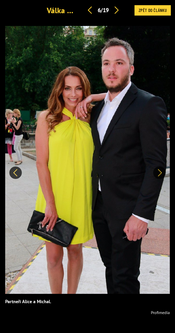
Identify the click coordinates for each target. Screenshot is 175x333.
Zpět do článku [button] (153, 10)
